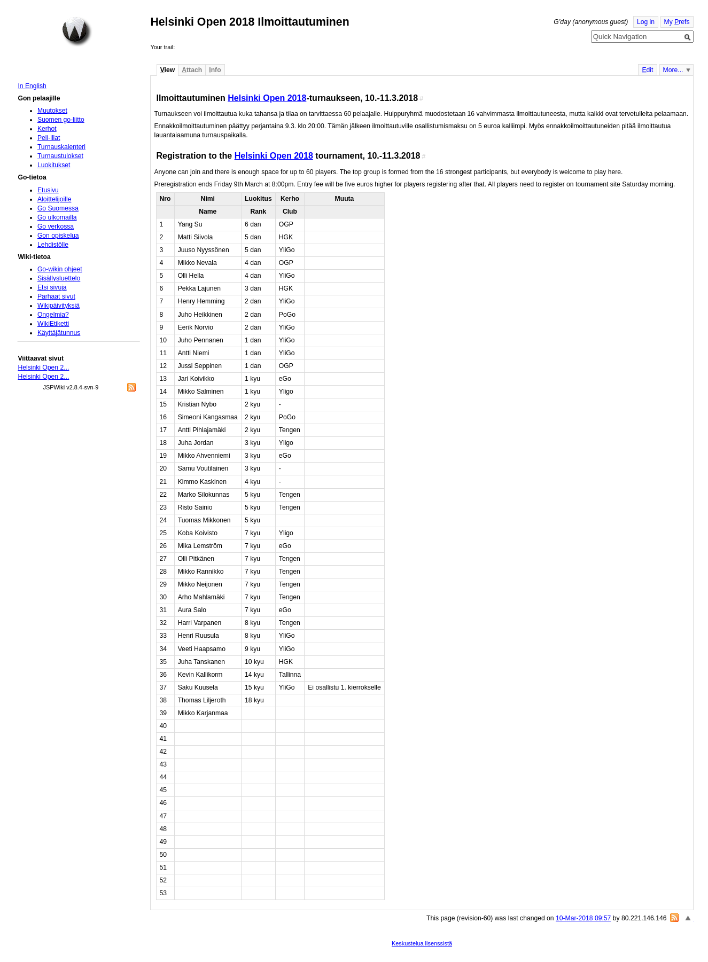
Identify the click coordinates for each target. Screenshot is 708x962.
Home (77, 31)
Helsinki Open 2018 (267, 98)
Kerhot (47, 128)
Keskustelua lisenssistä (422, 943)
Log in (646, 22)
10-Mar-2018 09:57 (583, 918)
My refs (677, 22)
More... (673, 70)
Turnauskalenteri (61, 147)
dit (647, 70)
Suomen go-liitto (60, 119)
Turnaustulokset (60, 156)
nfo (215, 70)
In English (32, 86)
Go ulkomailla (57, 217)
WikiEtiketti (53, 323)
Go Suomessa (58, 208)
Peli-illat (48, 138)
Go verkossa (55, 226)
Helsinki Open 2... (43, 367)
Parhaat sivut (56, 296)
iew (167, 70)
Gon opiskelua (58, 235)
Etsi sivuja (52, 287)
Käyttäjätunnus (58, 333)
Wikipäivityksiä (58, 305)
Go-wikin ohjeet (59, 269)
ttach (192, 70)
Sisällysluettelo (58, 278)
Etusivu (48, 190)
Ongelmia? (53, 314)
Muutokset (52, 110)
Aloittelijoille (54, 199)
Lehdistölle (52, 244)
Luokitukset (54, 165)
